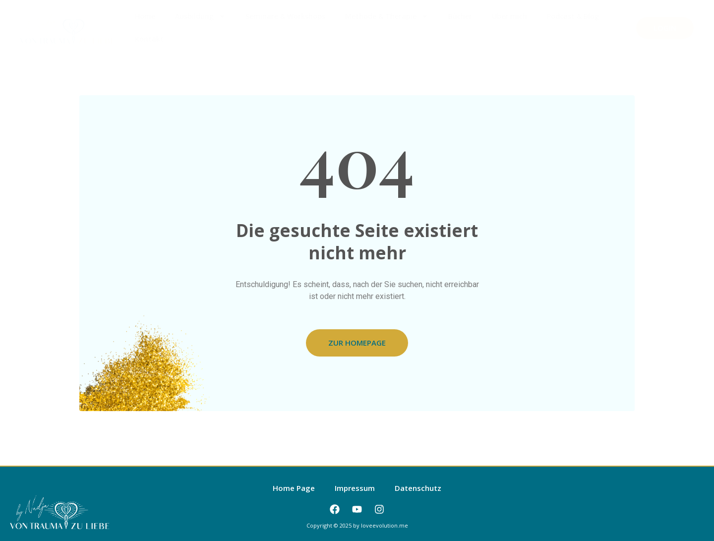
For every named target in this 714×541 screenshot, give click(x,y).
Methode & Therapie (386, 16)
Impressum (355, 488)
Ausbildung (200, 16)
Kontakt (149, 39)
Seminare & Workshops (285, 16)
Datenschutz (418, 488)
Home (145, 16)
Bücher (460, 16)
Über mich (509, 16)
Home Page (294, 488)
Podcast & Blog (573, 16)
